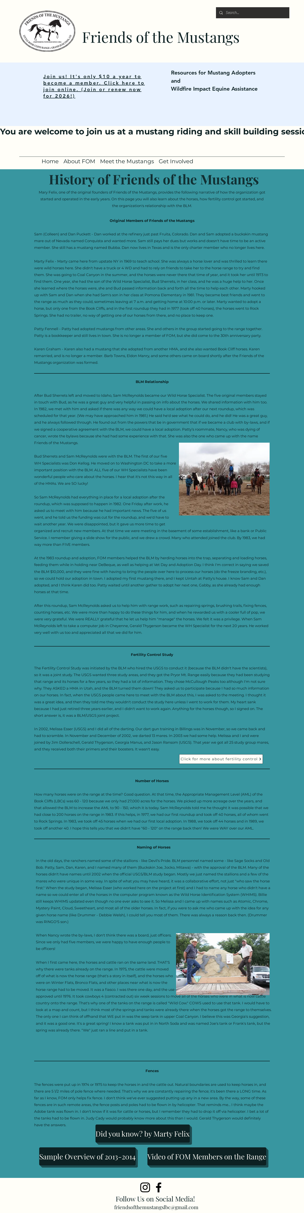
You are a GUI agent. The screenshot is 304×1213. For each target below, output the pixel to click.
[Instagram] (145, 1187)
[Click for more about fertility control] (221, 759)
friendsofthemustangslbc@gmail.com (156, 1207)
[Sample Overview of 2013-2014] (87, 1156)
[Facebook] (158, 1187)
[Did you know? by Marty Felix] (142, 1134)
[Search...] (252, 12)
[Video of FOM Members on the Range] (206, 1156)
